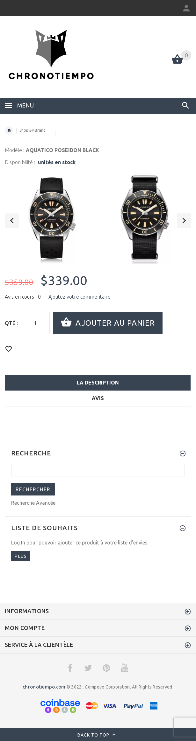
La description (98, 382)
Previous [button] (12, 220)
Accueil (9, 130)
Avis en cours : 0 (23, 297)
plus (20, 556)
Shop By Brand (32, 130)
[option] (51, 218)
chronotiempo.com (44, 686)
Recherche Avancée (33, 503)
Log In (18, 542)
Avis (98, 398)
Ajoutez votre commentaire (79, 297)
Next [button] (184, 220)
